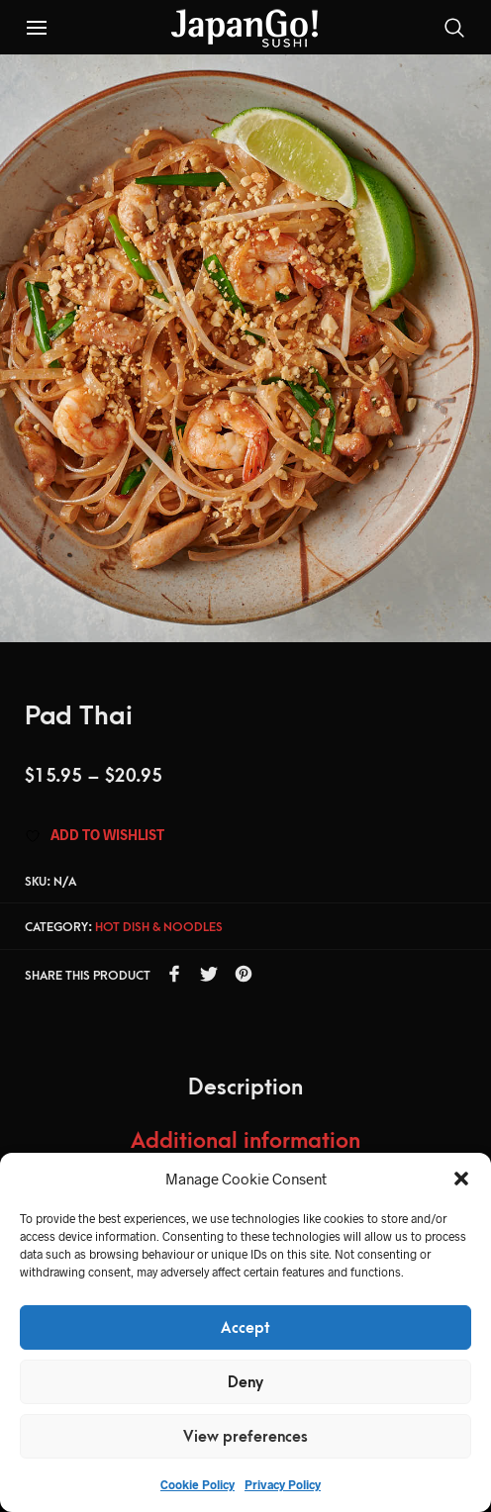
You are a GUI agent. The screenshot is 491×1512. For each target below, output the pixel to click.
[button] (461, 1178)
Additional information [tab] (245, 1141)
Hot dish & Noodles (159, 927)
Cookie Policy (197, 1484)
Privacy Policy (283, 1484)
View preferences (245, 1437)
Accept (245, 1328)
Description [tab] (245, 1088)
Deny (245, 1382)
